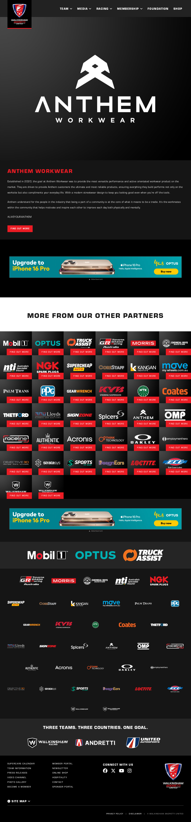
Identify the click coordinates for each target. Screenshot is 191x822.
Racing (102, 8)
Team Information (19, 768)
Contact (57, 782)
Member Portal (62, 763)
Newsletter (60, 768)
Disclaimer (135, 813)
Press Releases (17, 772)
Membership (128, 8)
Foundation (158, 8)
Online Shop (60, 772)
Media (82, 8)
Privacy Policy (114, 813)
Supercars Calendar (21, 763)
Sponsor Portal (62, 786)
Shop (177, 8)
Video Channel (16, 777)
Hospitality (59, 777)
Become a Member (19, 786)
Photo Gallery (16, 782)
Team (64, 8)
